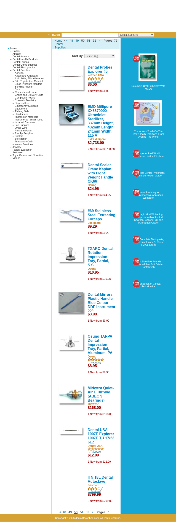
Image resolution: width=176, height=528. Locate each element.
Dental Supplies (21, 70)
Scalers (19, 136)
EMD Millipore (97, 139)
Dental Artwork (21, 56)
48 (71, 40)
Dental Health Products (25, 59)
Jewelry (17, 147)
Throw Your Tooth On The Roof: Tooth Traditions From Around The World (148, 134)
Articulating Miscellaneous (29, 78)
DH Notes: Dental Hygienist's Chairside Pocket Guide (148, 174)
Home (13, 48)
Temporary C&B (24, 141)
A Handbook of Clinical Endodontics (148, 285)
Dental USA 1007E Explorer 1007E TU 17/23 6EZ (101, 436)
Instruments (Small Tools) (29, 119)
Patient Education (22, 149)
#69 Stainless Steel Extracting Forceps (101, 215)
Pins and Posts (23, 130)
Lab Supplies (22, 125)
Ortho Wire (21, 127)
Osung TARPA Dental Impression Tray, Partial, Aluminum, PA (100, 344)
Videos (16, 158)
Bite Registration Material (29, 81)
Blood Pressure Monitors (28, 84)
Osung (92, 185)
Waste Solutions (24, 144)
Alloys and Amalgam (26, 75)
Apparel (17, 53)
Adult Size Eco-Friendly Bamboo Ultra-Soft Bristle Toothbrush (148, 264)
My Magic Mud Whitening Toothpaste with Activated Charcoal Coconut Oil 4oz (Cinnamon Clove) (148, 218)
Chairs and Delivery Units (29, 94)
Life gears (94, 222)
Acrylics (19, 73)
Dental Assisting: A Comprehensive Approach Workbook (148, 195)
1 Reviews (94, 81)
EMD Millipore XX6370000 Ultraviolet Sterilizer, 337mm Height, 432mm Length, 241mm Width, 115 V (101, 121)
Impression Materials (26, 116)
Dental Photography (24, 67)
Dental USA (95, 446)
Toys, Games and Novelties (28, 155)
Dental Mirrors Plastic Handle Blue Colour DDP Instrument (101, 301)
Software (17, 152)
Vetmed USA (96, 75)
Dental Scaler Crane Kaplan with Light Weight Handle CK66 (100, 173)
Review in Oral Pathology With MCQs (148, 87)
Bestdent (93, 485)
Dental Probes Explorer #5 (100, 69)
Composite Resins (25, 97)
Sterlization (21, 138)
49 (77, 40)
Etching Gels (22, 111)
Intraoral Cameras (25, 122)
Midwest (93, 404)
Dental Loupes (21, 62)
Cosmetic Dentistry (25, 100)
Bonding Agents (23, 86)
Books (16, 51)
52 (94, 40)
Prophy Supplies (24, 133)
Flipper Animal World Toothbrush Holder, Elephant (148, 154)
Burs (17, 89)
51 (88, 40)
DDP (90, 310)
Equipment (21, 108)
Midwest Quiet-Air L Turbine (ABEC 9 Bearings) (101, 394)
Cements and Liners (26, 92)
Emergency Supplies (26, 105)
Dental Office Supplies (25, 64)
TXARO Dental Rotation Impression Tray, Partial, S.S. (100, 257)
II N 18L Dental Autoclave (100, 479)
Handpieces (21, 114)
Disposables (22, 103)
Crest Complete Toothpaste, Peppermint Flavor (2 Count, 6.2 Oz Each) (148, 242)
